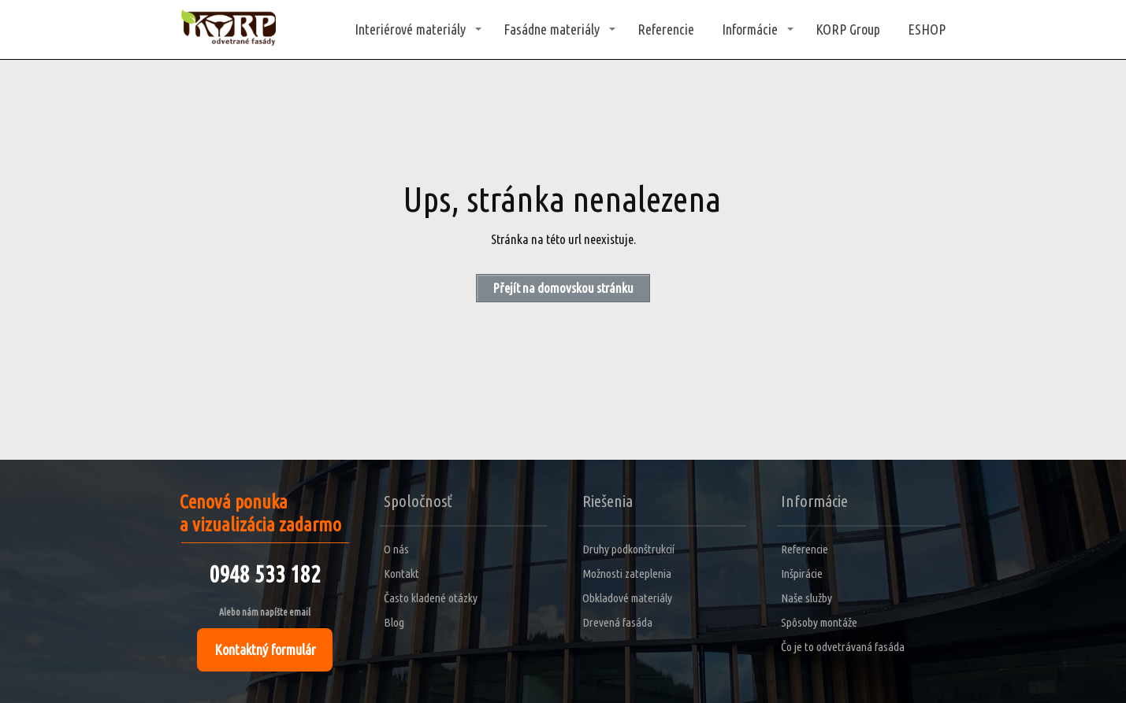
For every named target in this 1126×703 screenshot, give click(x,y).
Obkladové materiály (627, 598)
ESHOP (927, 29)
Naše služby (806, 598)
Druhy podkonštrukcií (628, 549)
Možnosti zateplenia (626, 573)
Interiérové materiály (410, 29)
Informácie (750, 29)
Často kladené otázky (431, 598)
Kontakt (401, 573)
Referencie (665, 29)
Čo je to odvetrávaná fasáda (843, 646)
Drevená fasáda (617, 622)
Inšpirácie (802, 573)
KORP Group (848, 29)
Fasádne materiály (552, 29)
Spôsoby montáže (819, 622)
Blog (394, 622)
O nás (396, 549)
